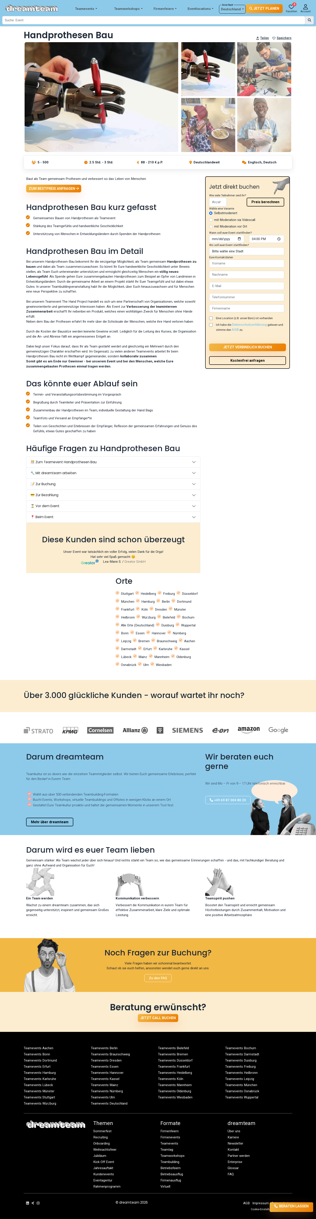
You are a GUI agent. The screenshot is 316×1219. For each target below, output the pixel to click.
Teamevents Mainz (104, 1085)
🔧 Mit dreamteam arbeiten (53, 473)
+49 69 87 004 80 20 (228, 800)
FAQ (231, 1174)
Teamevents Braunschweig (110, 1054)
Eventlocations (201, 8)
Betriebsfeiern (170, 1168)
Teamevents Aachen (38, 1048)
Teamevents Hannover (107, 1073)
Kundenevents (103, 1174)
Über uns (234, 1131)
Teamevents (86, 8)
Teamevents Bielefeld (173, 1048)
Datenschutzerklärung (249, 325)
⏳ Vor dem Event (45, 506)
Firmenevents (170, 1137)
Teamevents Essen (104, 1067)
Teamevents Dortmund (40, 1060)
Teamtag (166, 1150)
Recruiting (100, 1137)
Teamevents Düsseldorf (175, 1060)
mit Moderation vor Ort (230, 226)
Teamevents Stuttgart (39, 1097)
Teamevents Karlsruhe (40, 1079)
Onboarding (101, 1144)
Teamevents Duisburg (241, 1060)
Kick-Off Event (104, 1162)
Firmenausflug (170, 1181)
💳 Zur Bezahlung (44, 495)
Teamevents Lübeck (38, 1085)
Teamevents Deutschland (109, 1103)
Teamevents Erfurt (37, 1067)
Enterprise (235, 1162)
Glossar (233, 1168)
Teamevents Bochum (240, 1048)
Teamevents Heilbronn (241, 1073)
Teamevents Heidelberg (175, 1073)
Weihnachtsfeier (105, 1150)
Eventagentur (102, 1181)
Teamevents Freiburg (240, 1067)
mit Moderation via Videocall (234, 220)
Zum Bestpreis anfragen (54, 188)
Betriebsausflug (171, 1174)
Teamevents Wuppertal (241, 1097)
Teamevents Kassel (105, 1079)
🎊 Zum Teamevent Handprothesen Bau (64, 462)
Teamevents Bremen (173, 1054)
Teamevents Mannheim (175, 1085)
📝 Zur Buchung (43, 484)
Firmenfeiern (165, 8)
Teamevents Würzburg (40, 1103)
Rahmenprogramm (106, 1187)
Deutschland (232, 9)
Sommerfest (102, 1131)
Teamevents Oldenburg (174, 1091)
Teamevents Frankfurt (174, 1067)
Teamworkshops (128, 8)
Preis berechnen (265, 202)
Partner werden (239, 1156)
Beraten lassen (286, 1207)
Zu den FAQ (158, 978)
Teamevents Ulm (103, 1097)
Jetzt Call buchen (158, 1018)
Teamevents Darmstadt (242, 1054)
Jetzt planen (264, 8)
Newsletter (235, 1144)
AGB (235, 330)
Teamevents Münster (39, 1091)
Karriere (233, 1137)
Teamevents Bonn (37, 1054)
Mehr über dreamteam (49, 822)
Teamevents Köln (170, 1079)
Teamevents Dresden (106, 1060)
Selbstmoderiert (225, 213)
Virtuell (165, 1187)
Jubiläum (99, 1156)
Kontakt (233, 1150)
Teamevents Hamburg (40, 1073)
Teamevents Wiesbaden (175, 1097)
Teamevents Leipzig (239, 1079)
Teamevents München (241, 1085)
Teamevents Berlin (104, 1048)
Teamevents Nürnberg (107, 1091)
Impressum (260, 1203)
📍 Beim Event (42, 517)
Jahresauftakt (103, 1168)
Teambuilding (169, 1162)
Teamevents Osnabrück (242, 1091)
